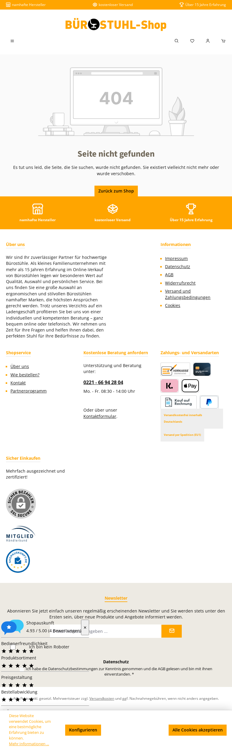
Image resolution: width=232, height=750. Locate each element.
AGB (169, 274)
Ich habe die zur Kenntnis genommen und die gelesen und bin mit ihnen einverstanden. (119, 671)
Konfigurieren (83, 730)
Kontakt (18, 383)
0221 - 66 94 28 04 (103, 382)
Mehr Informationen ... (29, 743)
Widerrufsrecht (180, 283)
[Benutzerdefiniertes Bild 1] (21, 534)
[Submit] (171, 631)
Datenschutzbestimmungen (73, 668)
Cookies (172, 305)
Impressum (176, 258)
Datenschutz (177, 266)
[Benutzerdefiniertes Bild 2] (18, 561)
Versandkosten (101, 698)
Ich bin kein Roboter (49, 647)
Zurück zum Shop (116, 191)
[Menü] (12, 41)
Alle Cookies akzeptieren (198, 730)
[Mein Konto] (208, 41)
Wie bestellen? (24, 375)
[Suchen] (176, 41)
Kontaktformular (99, 416)
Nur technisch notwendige (135, 730)
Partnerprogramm (28, 391)
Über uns (19, 366)
